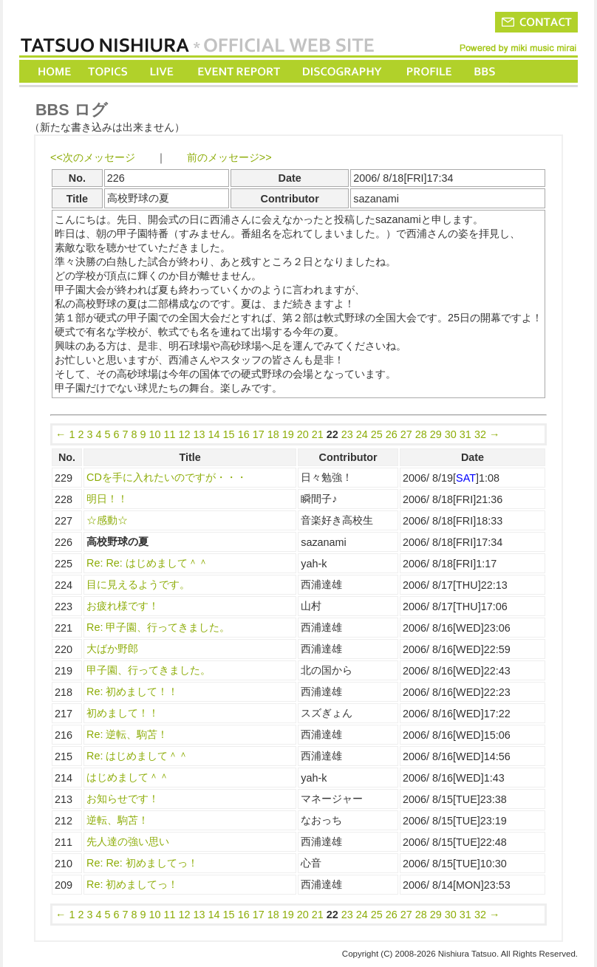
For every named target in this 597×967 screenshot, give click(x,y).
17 (259, 434)
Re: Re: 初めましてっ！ (142, 863)
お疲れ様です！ (122, 606)
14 (214, 434)
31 (465, 434)
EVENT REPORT (238, 71)
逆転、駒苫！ (117, 820)
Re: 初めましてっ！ (132, 884)
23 (347, 434)
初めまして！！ (122, 713)
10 (155, 434)
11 (170, 434)
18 (273, 434)
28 (421, 434)
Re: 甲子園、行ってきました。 (158, 627)
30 (451, 434)
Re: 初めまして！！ (132, 691)
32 (480, 434)
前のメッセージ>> (229, 157)
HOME (54, 71)
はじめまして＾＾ (127, 777)
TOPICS (109, 71)
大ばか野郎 (112, 649)
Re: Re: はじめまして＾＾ (147, 563)
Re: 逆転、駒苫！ (127, 734)
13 (199, 434)
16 (244, 434)
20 (303, 434)
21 (318, 434)
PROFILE (428, 71)
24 (362, 434)
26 (392, 434)
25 (377, 434)
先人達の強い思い (127, 841)
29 (436, 434)
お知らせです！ (122, 798)
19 (288, 434)
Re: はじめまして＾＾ (137, 756)
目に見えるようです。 (138, 584)
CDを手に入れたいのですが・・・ (166, 477)
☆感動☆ (107, 520)
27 (406, 434)
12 (185, 434)
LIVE (162, 71)
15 (229, 434)
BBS (486, 71)
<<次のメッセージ (92, 157)
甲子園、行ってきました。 (148, 670)
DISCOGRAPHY (341, 71)
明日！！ (107, 499)
